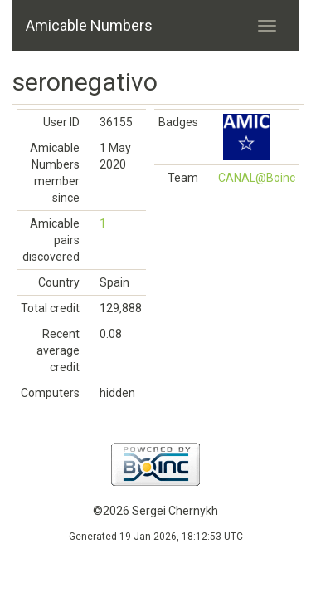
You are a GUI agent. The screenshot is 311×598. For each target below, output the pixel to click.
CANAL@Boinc (256, 177)
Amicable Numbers (89, 25)
